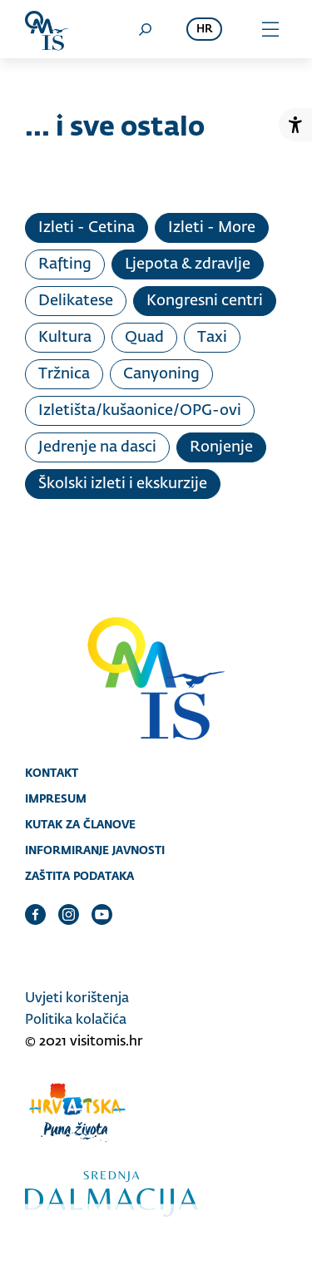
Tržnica (64, 374)
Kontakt (51, 772)
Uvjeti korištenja (77, 999)
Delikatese (75, 301)
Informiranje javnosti (95, 850)
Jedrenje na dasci (97, 447)
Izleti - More (211, 227)
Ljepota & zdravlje (187, 264)
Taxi (212, 337)
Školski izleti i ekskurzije (122, 484)
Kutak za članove (80, 824)
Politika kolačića (75, 1020)
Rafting (65, 264)
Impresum (56, 798)
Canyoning (161, 374)
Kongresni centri (204, 301)
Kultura (65, 337)
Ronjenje (221, 447)
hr (204, 29)
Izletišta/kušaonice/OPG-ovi (139, 410)
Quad (144, 337)
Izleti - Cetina (86, 227)
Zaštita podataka (79, 875)
